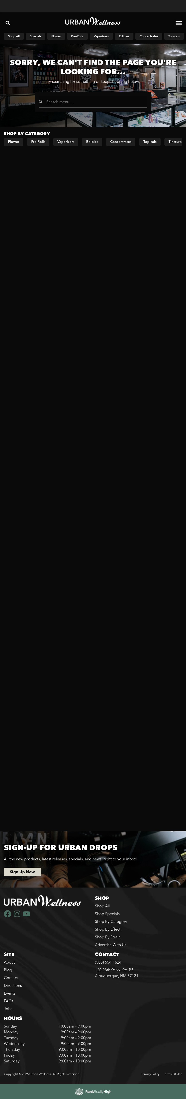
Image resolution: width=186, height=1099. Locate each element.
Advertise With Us (110, 944)
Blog (8, 969)
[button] (8, 23)
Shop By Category (111, 921)
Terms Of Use (172, 1074)
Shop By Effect (107, 929)
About (9, 962)
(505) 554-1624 (108, 962)
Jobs (8, 1008)
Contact (11, 977)
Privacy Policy (150, 1074)
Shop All (102, 906)
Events (9, 993)
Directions (13, 985)
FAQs (8, 1000)
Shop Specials (107, 913)
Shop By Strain (108, 937)
